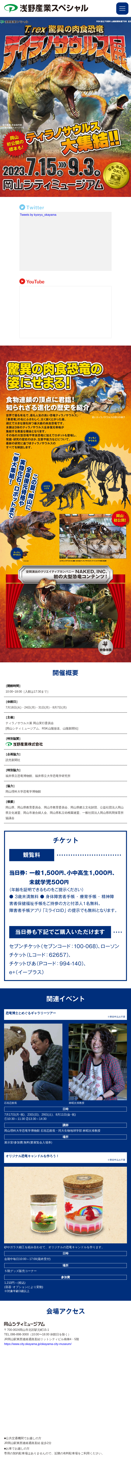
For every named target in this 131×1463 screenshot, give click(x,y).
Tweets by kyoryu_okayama (38, 214)
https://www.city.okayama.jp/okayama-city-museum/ (37, 1344)
